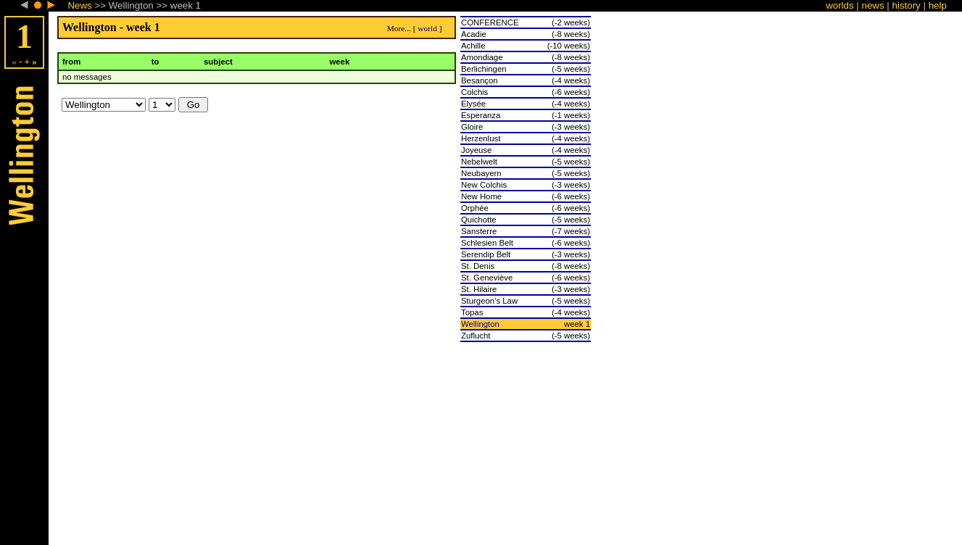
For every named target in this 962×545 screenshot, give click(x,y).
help (938, 5)
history (906, 5)
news (873, 5)
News (79, 5)
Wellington (480, 324)
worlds (840, 5)
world (427, 28)
